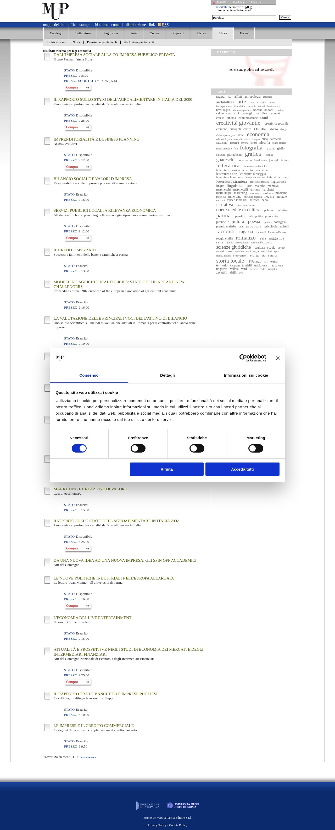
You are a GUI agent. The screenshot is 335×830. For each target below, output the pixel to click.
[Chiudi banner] (278, 358)
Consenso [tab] (88, 375)
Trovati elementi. (57, 757)
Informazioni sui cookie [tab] (246, 375)
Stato (69, 70)
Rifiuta (166, 469)
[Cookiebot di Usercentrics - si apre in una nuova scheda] (243, 358)
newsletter (221, 7)
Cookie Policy (178, 825)
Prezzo (70, 75)
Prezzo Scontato (80, 81)
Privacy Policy (157, 825)
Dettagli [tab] (167, 375)
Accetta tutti (242, 469)
